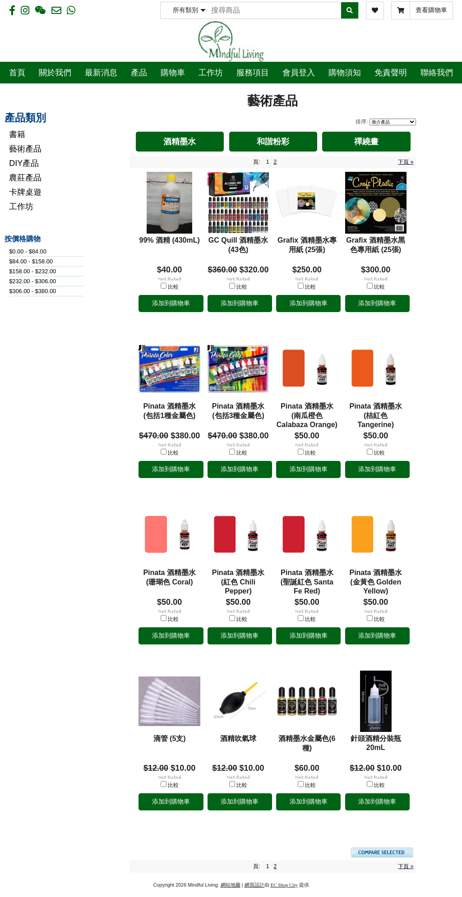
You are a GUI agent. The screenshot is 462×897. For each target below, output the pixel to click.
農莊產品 (25, 177)
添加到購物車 (171, 303)
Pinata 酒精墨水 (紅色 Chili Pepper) (238, 582)
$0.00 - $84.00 (27, 251)
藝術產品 (25, 148)
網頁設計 (254, 885)
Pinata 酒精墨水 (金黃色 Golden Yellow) (375, 582)
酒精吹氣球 (238, 738)
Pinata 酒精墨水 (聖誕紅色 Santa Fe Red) (307, 582)
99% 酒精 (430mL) (169, 240)
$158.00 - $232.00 (32, 271)
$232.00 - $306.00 (32, 281)
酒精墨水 (179, 141)
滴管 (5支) (169, 738)
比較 (173, 287)
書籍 (17, 134)
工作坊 (21, 206)
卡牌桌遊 (25, 192)
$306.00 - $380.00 (32, 291)
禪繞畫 (366, 141)
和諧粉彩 (273, 141)
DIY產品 (24, 163)
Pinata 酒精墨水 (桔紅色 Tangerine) (375, 415)
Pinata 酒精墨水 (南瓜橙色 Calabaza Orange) (307, 415)
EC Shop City (283, 885)
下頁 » (405, 162)
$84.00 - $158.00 (31, 261)
